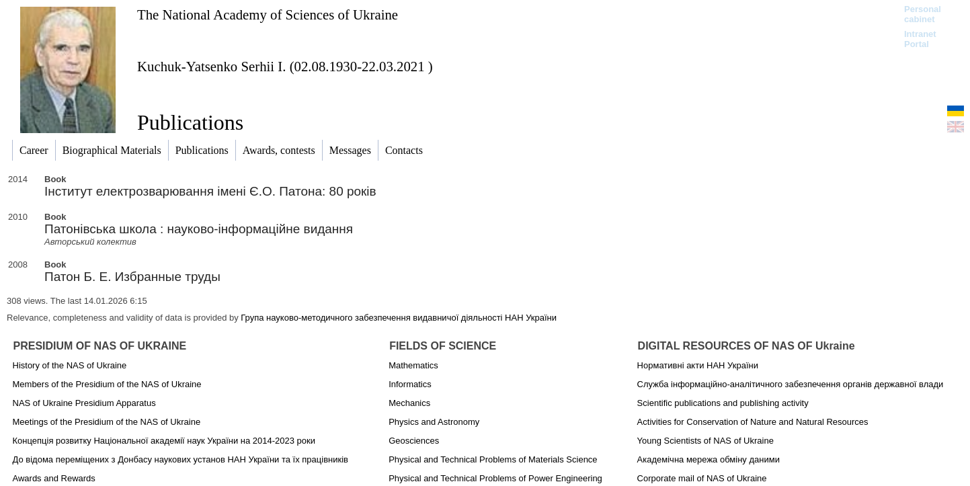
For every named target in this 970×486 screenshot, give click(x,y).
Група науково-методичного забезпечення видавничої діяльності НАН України (399, 318)
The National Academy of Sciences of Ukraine (267, 14)
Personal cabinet (922, 14)
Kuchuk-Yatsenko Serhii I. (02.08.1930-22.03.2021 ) (285, 66)
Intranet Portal (920, 39)
